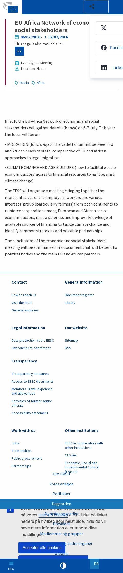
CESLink (71, 455)
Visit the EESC (22, 302)
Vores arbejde (61, 484)
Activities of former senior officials (32, 403)
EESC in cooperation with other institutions (84, 445)
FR (19, 51)
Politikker (61, 494)
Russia (24, 83)
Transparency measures (30, 374)
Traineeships (22, 451)
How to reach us (24, 295)
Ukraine (62, 554)
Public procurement (27, 458)
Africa (41, 83)
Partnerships (21, 466)
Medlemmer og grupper (61, 533)
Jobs (15, 443)
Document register (79, 295)
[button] (96, 6)
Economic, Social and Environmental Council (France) (82, 467)
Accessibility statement (30, 413)
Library (70, 302)
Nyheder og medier (62, 514)
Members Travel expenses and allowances (32, 391)
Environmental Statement (31, 348)
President (61, 524)
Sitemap (71, 340)
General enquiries (25, 310)
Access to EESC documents (33, 381)
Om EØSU (61, 474)
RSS (68, 348)
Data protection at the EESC (33, 340)
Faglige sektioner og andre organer (61, 543)
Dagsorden (61, 504)
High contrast (63, 566)
